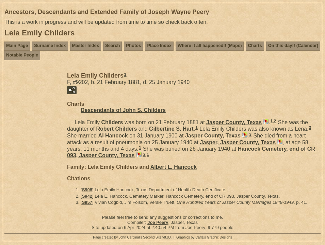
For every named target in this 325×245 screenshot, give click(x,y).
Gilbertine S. (171, 129)
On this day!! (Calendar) (293, 45)
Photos (133, 45)
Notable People (22, 55)
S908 (87, 189)
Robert (116, 129)
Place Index (159, 45)
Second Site (152, 237)
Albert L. (173, 167)
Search (112, 45)
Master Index (85, 45)
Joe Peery (157, 222)
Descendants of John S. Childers (123, 110)
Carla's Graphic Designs (213, 237)
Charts (255, 45)
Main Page (17, 45)
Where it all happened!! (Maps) (210, 45)
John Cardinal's (130, 237)
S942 (87, 196)
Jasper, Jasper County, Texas (238, 142)
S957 (87, 202)
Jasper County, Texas (234, 122)
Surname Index (50, 45)
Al (113, 135)
